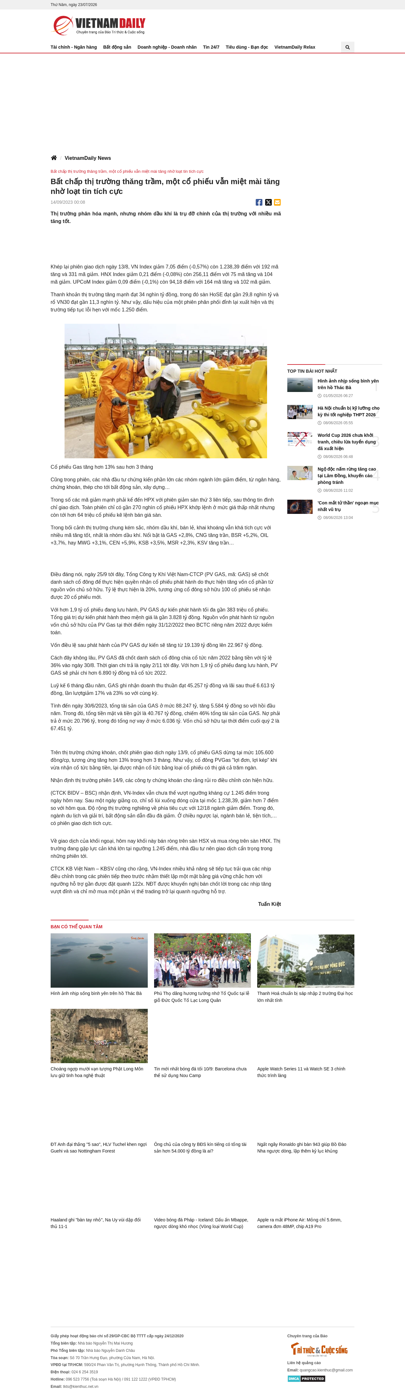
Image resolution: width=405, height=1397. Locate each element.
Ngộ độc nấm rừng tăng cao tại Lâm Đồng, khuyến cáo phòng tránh (347, 476)
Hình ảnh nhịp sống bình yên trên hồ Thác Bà (348, 384)
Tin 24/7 (211, 47)
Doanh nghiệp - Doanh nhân (167, 47)
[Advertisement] (202, 101)
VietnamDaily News (88, 158)
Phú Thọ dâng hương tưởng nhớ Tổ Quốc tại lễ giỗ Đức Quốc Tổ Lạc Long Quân (200, 997)
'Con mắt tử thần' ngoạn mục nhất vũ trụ (348, 506)
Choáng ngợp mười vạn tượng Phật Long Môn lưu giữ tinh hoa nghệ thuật (96, 1072)
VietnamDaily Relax (295, 47)
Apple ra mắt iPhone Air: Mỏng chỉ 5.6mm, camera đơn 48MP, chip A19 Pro (299, 1223)
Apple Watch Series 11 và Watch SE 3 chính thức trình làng (301, 1072)
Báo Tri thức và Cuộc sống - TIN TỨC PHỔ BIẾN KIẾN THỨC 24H (98, 25)
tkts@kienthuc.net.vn (80, 1386)
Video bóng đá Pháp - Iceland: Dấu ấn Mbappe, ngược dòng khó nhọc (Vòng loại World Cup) (201, 1223)
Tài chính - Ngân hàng (74, 47)
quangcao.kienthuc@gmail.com (326, 1369)
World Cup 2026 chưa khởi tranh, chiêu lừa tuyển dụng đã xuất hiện (347, 442)
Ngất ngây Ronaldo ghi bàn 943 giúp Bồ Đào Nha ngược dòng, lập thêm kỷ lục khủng (301, 1147)
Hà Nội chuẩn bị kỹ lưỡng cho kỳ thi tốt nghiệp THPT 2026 (349, 411)
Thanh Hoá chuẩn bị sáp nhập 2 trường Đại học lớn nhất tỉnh (304, 997)
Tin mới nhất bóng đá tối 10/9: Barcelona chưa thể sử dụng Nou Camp (200, 1072)
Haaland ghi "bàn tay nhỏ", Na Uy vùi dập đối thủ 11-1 (99, 1223)
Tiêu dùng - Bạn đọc (247, 47)
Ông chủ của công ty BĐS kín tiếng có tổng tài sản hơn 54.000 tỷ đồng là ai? (200, 1147)
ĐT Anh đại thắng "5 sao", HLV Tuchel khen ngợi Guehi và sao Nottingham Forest (98, 1147)
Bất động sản (117, 47)
